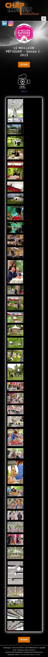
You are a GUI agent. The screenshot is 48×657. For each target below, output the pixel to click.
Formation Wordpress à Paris (30, 654)
